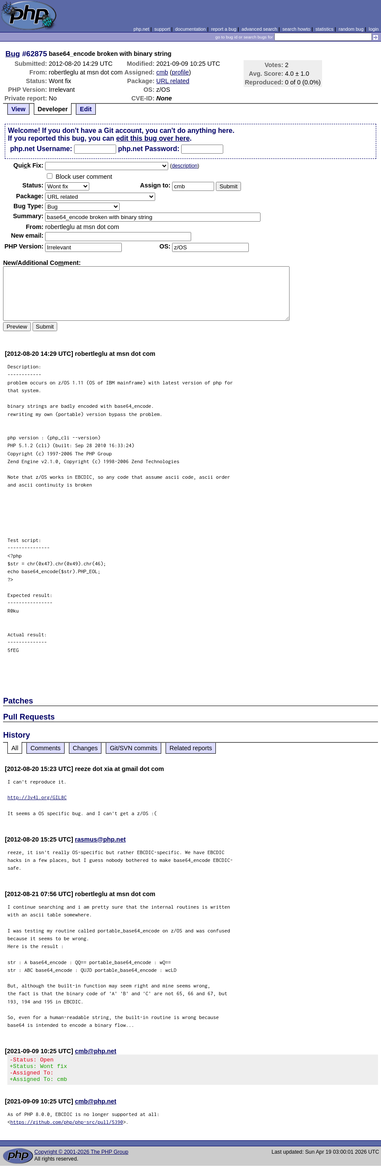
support (162, 29)
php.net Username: (41, 148)
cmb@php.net (96, 1051)
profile (180, 72)
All (14, 748)
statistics (324, 29)
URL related (172, 80)
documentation (190, 29)
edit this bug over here (153, 138)
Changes (85, 748)
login (374, 29)
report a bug (223, 29)
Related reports (190, 748)
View (18, 109)
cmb (162, 72)
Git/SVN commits (133, 748)
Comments (45, 748)
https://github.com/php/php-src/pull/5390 (66, 1127)
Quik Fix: (28, 165)
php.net (141, 29)
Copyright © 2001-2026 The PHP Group (81, 1157)
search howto (296, 29)
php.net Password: (148, 148)
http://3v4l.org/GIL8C (37, 797)
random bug (351, 29)
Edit (85, 109)
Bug (13, 53)
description (184, 166)
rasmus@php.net (100, 839)
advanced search (259, 29)
